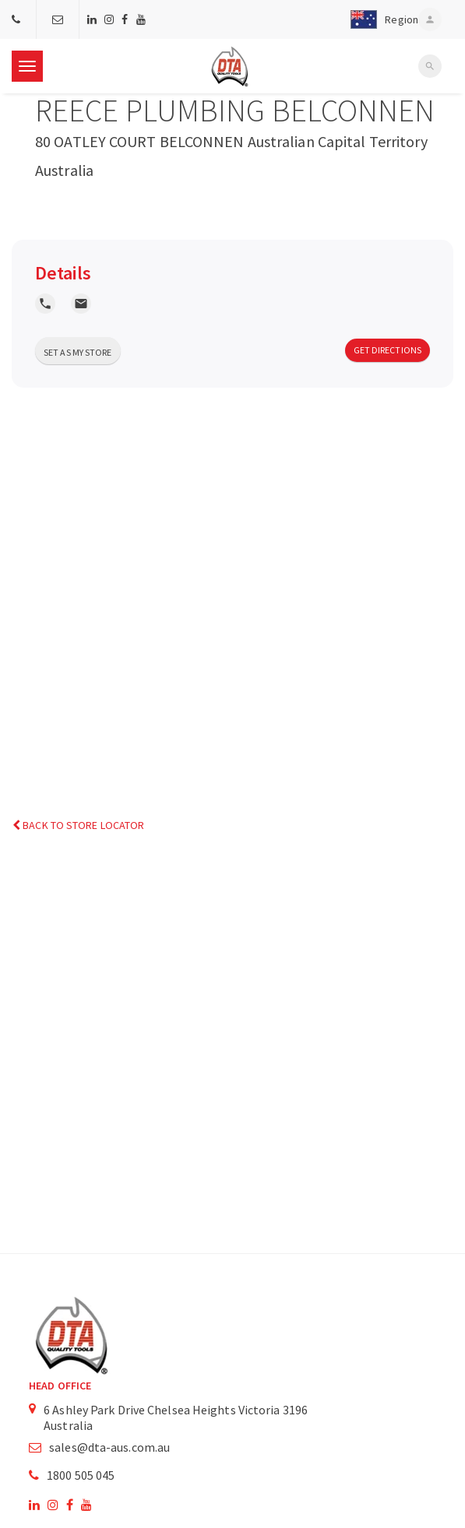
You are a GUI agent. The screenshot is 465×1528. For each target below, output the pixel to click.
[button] (381, 19)
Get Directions (387, 350)
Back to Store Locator (78, 825)
